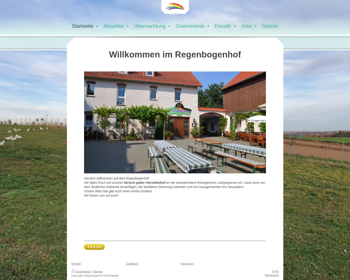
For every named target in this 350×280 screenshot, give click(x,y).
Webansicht (272, 275)
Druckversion (81, 271)
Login (275, 271)
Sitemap (98, 271)
